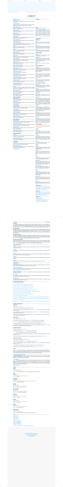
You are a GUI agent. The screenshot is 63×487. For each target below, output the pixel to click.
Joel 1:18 (36, 78)
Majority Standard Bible (16, 98)
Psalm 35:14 (29, 362)
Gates (40, 187)
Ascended (36, 186)
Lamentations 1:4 (37, 57)
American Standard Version (17, 68)
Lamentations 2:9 (37, 160)
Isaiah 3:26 (37, 54)
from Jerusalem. (43, 32)
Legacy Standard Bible (16, 52)
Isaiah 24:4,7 (37, 146)
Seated (36, 189)
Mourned (40, 188)
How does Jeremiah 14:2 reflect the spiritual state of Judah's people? (23, 284)
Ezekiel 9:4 (37, 88)
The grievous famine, (39, 197)
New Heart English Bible (16, 90)
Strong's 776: (15, 397)
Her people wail (44, 31)
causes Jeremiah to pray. (39, 198)
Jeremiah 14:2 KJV (15, 419)
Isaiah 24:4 (37, 49)
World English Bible (16, 101)
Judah (49, 187)
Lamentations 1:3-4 (38, 97)
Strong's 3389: (15, 412)
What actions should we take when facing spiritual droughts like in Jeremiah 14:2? (25, 289)
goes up (40, 32)
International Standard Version (17, 83)
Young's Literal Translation (16, 112)
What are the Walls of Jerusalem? (19, 299)
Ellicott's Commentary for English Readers (19, 354)
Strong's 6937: (15, 392)
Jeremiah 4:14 (37, 342)
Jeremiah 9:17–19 (18, 343)
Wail (43, 189)
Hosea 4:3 (36, 45)
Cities (43, 186)
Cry (47, 186)
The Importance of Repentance (17, 267)
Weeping (45, 189)
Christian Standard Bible (16, 61)
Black (39, 186)
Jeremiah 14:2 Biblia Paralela (17, 421)
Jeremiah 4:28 (37, 130)
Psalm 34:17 (36, 346)
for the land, (48, 31)
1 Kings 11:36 (25, 341)
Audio (27, 17)
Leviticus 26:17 (46, 324)
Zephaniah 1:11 (37, 93)
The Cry (15, 260)
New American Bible (16, 126)
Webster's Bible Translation (17, 93)
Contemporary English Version (17, 71)
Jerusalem (46, 187)
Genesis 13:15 (24, 330)
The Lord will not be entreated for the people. (42, 199)
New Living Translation (16, 23)
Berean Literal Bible (16, 33)
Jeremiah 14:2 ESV (15, 417)
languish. (40, 31)
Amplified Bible (15, 55)
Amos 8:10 (36, 106)
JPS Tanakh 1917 (15, 142)
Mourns (49, 188)
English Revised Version (16, 73)
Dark (49, 186)
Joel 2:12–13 (34, 314)
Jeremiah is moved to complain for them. (42, 201)
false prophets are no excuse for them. (41, 200)
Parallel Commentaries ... (16, 365)
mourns (49, 30)
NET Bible (14, 86)
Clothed (46, 186)
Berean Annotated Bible (16, 58)
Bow (41, 186)
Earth (38, 187)
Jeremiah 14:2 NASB (16, 418)
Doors (36, 187)
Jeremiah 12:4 (37, 135)
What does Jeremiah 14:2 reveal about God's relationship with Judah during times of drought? (27, 291)
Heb (35, 17)
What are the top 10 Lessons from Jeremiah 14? (21, 295)
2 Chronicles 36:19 (43, 323)
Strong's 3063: (15, 371)
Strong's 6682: (15, 402)
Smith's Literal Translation (16, 115)
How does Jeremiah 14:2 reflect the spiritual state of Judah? (22, 292)
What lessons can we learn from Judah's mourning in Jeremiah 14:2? (23, 285)
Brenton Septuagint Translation (17, 145)
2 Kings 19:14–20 (40, 346)
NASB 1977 (14, 49)
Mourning (46, 188)
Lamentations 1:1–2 (34, 309)
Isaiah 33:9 (37, 150)
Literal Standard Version (16, 106)
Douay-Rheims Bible (16, 120)
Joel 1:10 (36, 41)
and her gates (37, 31)
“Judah (47, 30)
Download (48, 36)
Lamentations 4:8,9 (38, 165)
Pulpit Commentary (16, 359)
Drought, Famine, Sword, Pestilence (40, 28)
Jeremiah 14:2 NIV (15, 415)
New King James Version (16, 39)
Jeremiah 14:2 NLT (15, 416)
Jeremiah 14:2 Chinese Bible (17, 422)
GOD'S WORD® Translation (17, 76)
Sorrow (40, 189)
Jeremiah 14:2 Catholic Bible (17, 424)
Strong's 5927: (15, 407)
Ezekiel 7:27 (37, 117)
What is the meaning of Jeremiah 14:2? (19, 282)
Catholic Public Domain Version (17, 123)
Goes (42, 187)
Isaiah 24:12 (37, 62)
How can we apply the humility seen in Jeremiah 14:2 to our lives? (23, 288)
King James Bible (15, 36)
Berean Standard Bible (43, 36)
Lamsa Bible (15, 134)
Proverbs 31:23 (30, 320)
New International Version (16, 20)
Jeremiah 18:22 (37, 176)
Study (31, 17)
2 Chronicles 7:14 (44, 336)
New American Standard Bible (17, 42)
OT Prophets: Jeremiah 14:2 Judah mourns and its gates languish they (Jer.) (23, 425)
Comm (34, 17)
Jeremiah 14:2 (20, 306)
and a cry (36, 32)
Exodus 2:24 (37, 181)
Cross (29, 17)
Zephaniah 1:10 (37, 84)
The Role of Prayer (15, 278)
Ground (44, 187)
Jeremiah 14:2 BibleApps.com (17, 420)
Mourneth (43, 188)
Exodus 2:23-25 (15, 242)
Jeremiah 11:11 (37, 171)
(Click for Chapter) (17, 19)
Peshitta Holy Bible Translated (17, 137)
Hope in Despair (15, 274)
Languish (36, 188)
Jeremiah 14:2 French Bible (17, 423)
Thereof (42, 189)
